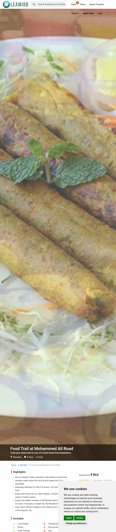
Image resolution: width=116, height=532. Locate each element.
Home (82, 4)
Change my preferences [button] (76, 523)
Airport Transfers (96, 4)
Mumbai (23, 465)
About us (75, 13)
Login (100, 13)
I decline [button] (79, 518)
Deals (74, 4)
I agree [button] (69, 518)
